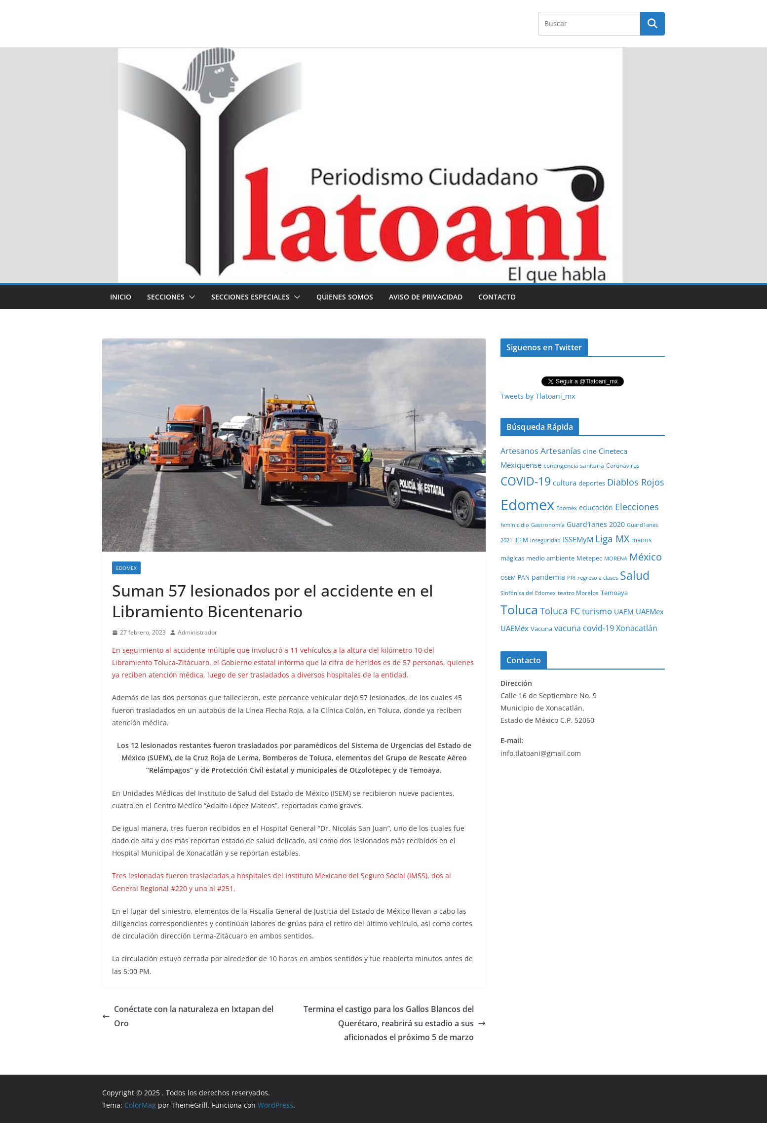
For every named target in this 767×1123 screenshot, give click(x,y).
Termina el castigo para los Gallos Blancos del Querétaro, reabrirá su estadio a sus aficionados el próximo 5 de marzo (395, 1023)
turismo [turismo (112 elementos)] (597, 611)
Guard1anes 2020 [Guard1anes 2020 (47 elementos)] (596, 524)
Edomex (126, 567)
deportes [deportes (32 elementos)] (591, 483)
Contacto (497, 296)
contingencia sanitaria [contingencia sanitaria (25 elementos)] (573, 465)
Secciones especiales (250, 296)
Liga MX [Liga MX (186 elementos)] (612, 538)
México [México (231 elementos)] (645, 556)
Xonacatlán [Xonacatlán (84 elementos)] (636, 628)
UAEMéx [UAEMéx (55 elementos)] (514, 628)
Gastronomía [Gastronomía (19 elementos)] (548, 525)
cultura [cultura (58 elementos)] (564, 482)
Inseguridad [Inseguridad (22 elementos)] (545, 540)
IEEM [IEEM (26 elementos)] (521, 540)
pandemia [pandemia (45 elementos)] (548, 577)
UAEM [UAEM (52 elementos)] (624, 611)
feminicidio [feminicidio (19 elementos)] (514, 525)
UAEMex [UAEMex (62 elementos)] (650, 611)
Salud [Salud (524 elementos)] (635, 575)
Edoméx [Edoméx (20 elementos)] (566, 508)
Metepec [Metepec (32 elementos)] (589, 558)
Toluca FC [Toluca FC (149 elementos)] (560, 610)
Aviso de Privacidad (425, 296)
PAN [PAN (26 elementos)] (524, 577)
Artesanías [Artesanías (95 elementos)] (560, 450)
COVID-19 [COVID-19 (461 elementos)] (525, 481)
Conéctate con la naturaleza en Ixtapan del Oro (187, 1016)
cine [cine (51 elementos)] (590, 451)
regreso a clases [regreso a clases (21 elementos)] (597, 577)
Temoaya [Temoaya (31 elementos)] (614, 593)
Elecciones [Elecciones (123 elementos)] (637, 507)
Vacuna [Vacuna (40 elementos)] (541, 628)
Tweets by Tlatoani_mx (537, 396)
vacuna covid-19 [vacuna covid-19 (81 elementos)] (584, 628)
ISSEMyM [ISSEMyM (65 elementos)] (578, 539)
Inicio (120, 296)
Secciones (166, 296)
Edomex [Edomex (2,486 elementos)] (527, 505)
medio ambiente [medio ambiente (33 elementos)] (550, 558)
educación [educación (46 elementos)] (596, 507)
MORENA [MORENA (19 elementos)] (615, 558)
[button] (190, 297)
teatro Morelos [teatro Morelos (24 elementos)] (578, 593)
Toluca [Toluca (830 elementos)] (519, 609)
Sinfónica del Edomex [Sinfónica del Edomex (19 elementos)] (528, 593)
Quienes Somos (344, 296)
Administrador (197, 632)
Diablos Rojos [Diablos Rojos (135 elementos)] (635, 482)
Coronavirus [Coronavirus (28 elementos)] (623, 465)
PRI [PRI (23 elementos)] (571, 577)
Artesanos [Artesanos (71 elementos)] (519, 451)
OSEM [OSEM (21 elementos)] (508, 577)
